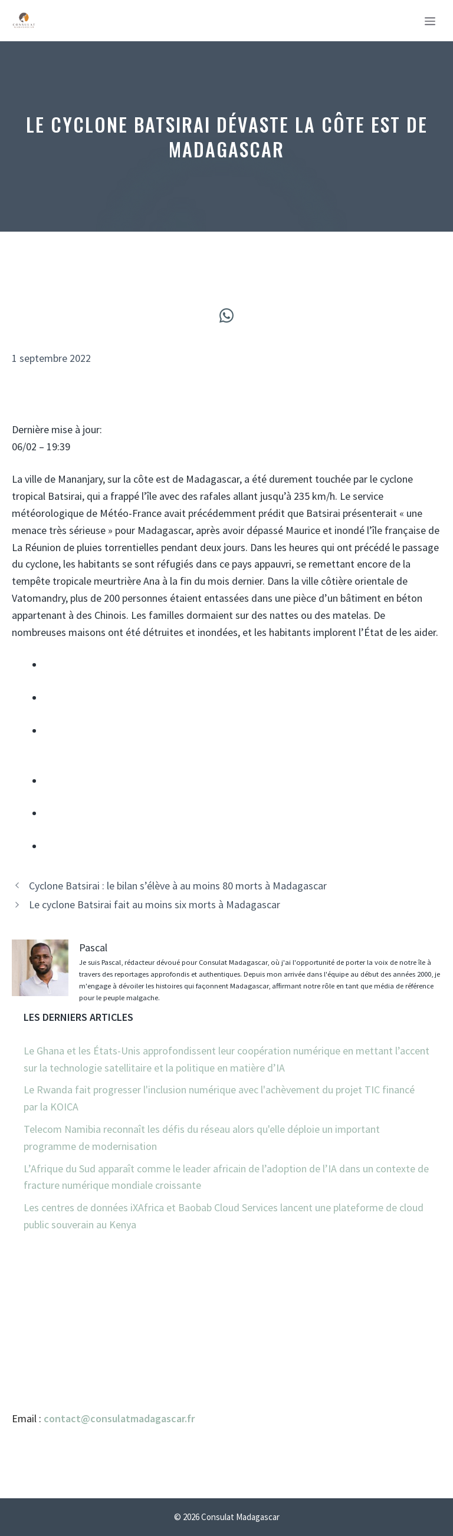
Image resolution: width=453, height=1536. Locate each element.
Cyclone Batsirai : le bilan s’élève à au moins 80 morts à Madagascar (178, 885)
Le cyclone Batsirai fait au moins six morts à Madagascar (154, 904)
